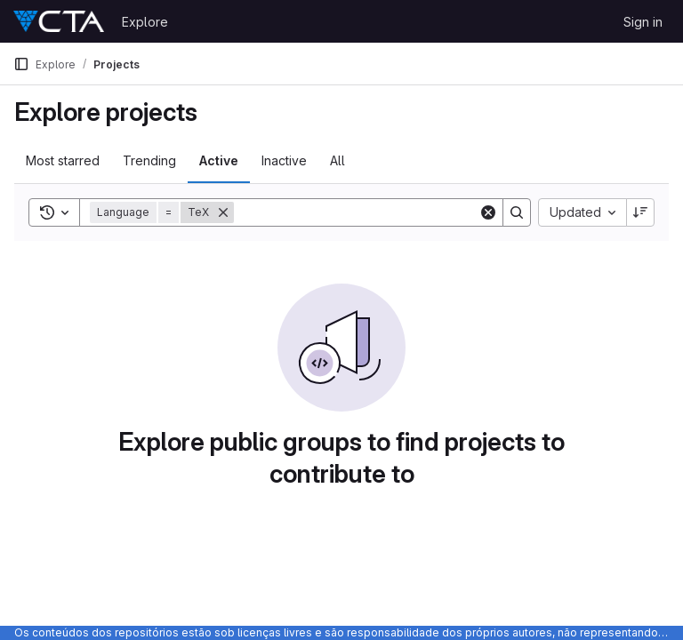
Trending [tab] (149, 160)
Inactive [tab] (284, 160)
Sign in (643, 21)
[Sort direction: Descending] (640, 212)
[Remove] (223, 212)
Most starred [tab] (63, 160)
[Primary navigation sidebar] (21, 64)
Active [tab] (218, 160)
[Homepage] (59, 21)
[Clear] (488, 212)
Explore (145, 21)
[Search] (356, 212)
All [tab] (337, 160)
